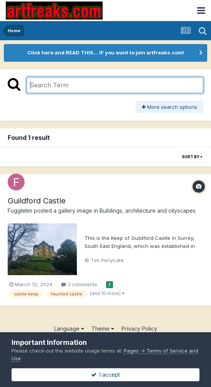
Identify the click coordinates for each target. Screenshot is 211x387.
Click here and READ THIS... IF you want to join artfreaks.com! (105, 52)
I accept (105, 374)
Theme (102, 328)
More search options (169, 107)
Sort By (192, 156)
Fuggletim (20, 210)
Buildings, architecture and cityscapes (148, 210)
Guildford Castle (37, 200)
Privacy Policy (139, 328)
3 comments (79, 284)
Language (69, 328)
